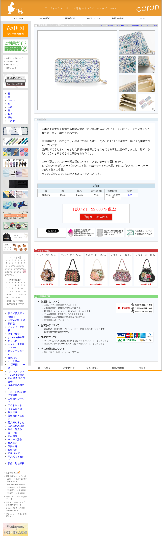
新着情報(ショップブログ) (16, 476)
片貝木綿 (12, 412)
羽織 (10, 107)
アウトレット (15, 405)
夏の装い (12, 443)
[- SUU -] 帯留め (16, 375)
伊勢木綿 (12, 446)
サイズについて (87, 340)
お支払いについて (13, 61)
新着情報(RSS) (13, 473)
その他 (110, 25)
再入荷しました (16, 422)
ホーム (101, 25)
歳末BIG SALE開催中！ (16, 484)
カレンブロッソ (16, 371)
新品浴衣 (12, 436)
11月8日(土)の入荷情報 (16, 493)
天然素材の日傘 (16, 426)
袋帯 (10, 114)
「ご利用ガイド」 (60, 352)
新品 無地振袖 (16, 463)
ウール (11, 100)
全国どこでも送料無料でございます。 (61, 305)
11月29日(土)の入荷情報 (16, 487)
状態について (84, 343)
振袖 (10, 117)
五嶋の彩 (12, 357)
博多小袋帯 (14, 334)
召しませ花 (14, 361)
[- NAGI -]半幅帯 (16, 337)
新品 (129, 195)
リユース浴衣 (15, 439)
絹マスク (12, 340)
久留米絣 (12, 450)
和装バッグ (14, 453)
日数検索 (68, 317)
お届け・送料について (14, 58)
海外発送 (48, 320)
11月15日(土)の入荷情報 (16, 490)
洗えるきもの (15, 409)
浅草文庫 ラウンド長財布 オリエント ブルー (137, 25)
